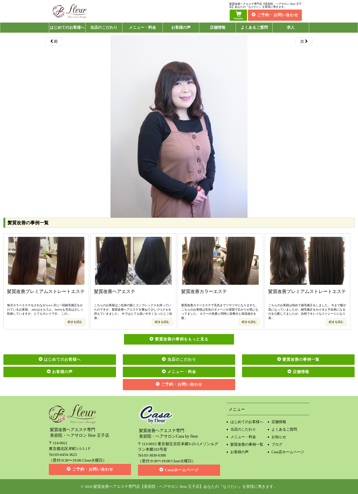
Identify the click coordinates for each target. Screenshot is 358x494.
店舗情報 (217, 27)
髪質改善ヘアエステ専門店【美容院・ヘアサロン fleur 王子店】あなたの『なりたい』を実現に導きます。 (185, 486)
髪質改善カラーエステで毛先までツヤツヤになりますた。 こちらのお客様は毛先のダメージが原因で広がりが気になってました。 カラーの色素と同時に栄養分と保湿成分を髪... (220, 304)
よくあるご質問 (254, 27)
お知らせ (278, 437)
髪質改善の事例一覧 (246, 444)
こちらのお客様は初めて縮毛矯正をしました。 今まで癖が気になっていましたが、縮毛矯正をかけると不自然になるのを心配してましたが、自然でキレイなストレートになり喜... (307, 304)
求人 (291, 27)
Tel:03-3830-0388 (152, 455)
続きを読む (75, 322)
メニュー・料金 (142, 27)
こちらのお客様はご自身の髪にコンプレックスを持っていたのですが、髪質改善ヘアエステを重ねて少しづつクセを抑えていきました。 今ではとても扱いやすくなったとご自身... (133, 304)
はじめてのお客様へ (67, 27)
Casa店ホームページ (287, 452)
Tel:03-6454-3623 (63, 454)
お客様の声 (181, 27)
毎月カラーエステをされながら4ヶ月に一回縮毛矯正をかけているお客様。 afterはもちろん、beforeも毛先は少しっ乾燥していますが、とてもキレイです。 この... (46, 301)
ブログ (276, 444)
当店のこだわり (103, 27)
